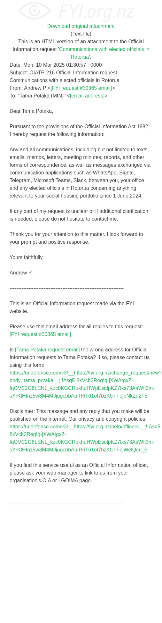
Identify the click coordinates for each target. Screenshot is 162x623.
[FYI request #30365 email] (81, 88)
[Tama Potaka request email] (47, 349)
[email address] (87, 95)
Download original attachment (81, 26)
